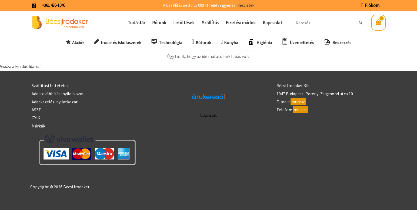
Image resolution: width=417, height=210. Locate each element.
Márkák (38, 126)
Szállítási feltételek (50, 85)
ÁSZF (36, 109)
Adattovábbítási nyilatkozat (58, 93)
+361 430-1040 (53, 5)
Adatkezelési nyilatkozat (55, 101)
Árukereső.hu (208, 115)
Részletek (245, 5)
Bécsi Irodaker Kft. (293, 85)
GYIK (36, 117)
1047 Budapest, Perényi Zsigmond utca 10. (315, 93)
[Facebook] (34, 5)
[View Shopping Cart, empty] (378, 22)
